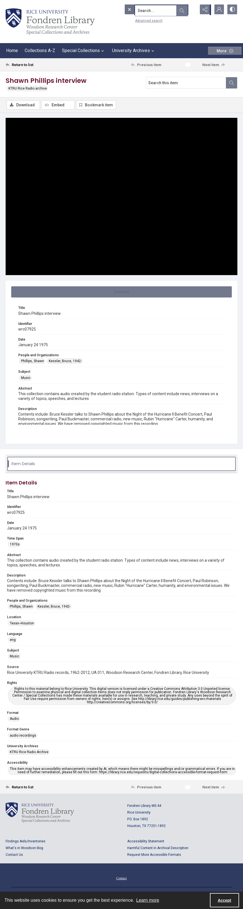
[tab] (121, 292)
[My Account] (217, 9)
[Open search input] (189, 9)
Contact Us (14, 855)
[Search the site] (148, 9)
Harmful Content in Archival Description (157, 848)
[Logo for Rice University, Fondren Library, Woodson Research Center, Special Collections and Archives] (40, 813)
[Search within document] (231, 82)
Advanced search (137, 20)
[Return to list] (36, 64)
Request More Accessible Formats (154, 855)
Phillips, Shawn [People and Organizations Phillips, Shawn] (32, 362)
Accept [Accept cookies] (224, 900)
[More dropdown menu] (225, 51)
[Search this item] (186, 82)
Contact (121, 878)
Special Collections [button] (83, 50)
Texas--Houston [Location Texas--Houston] (22, 623)
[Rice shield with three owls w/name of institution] (50, 21)
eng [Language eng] (13, 640)
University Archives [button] (134, 50)
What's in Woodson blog (24, 848)
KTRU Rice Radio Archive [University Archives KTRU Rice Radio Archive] (29, 753)
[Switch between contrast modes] (231, 9)
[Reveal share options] (203, 9)
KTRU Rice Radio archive (27, 88)
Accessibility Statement (145, 842)
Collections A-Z (40, 50)
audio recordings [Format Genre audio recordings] (23, 736)
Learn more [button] (147, 900)
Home (12, 50)
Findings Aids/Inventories (25, 842)
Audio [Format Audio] (14, 719)
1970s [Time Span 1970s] (15, 545)
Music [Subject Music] (26, 378)
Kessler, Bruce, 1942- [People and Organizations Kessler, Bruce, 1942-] (65, 362)
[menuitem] (121, 878)
